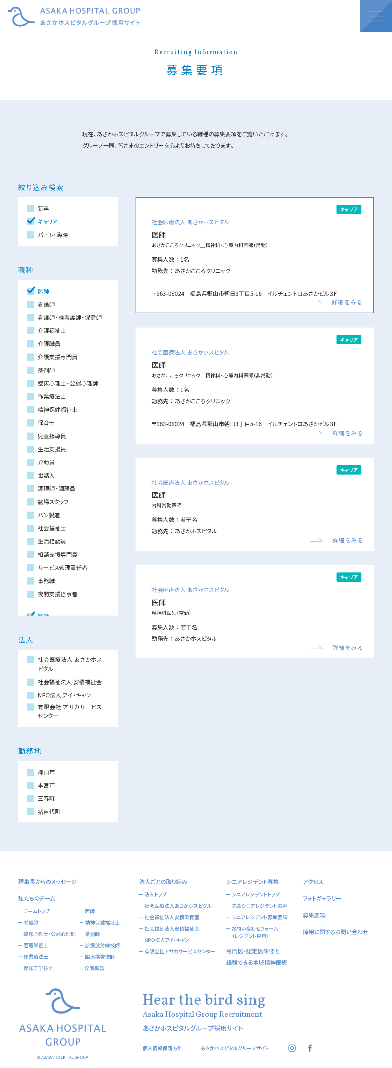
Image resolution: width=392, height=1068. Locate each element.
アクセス (313, 871)
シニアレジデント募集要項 (259, 906)
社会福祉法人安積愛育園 (171, 906)
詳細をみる (347, 302)
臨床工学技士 (38, 957)
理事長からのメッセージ (47, 871)
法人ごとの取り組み (163, 871)
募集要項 (314, 904)
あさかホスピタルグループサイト (234, 1037)
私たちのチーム (36, 887)
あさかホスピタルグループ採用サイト (74, 16)
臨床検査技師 (100, 945)
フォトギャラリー (322, 887)
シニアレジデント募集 (252, 871)
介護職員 (94, 957)
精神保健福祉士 (102, 911)
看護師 (30, 911)
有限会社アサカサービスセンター (179, 940)
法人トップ (155, 883)
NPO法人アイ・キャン (166, 929)
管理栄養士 (35, 934)
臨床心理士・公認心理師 (49, 923)
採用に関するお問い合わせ (335, 921)
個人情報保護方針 (162, 1037)
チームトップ (36, 900)
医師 (90, 900)
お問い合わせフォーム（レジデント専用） (255, 921)
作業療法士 (35, 945)
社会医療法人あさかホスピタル (178, 895)
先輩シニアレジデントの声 (259, 895)
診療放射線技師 (102, 934)
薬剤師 (92, 923)
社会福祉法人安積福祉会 (171, 917)
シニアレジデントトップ (256, 883)
